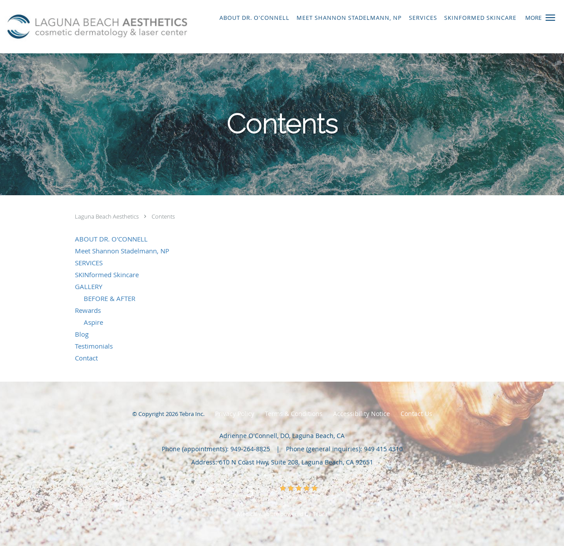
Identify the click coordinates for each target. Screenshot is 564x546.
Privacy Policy (234, 413)
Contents (163, 216)
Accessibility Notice (361, 413)
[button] (550, 18)
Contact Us (416, 413)
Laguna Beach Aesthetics (107, 216)
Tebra (320, 514)
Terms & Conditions (294, 413)
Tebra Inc (191, 414)
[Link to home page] (95, 26)
